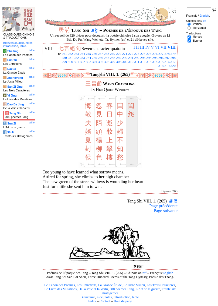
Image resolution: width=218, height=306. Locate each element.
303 (88, 62)
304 (94, 62)
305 (100, 62)
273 (136, 54)
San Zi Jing (15, 86)
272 (130, 54)
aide (100, 297)
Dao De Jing (15, 104)
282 (76, 58)
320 (173, 66)
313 (148, 62)
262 (70, 54)
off (144, 273)
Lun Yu (12, 60)
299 (64, 62)
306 (106, 62)
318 (161, 66)
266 (94, 54)
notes (108, 297)
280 (64, 58)
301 (76, 62)
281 (70, 58)
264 (82, 54)
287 (106, 58)
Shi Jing (12, 51)
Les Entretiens (87, 285)
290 (124, 58)
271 (124, 54)
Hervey (197, 36)
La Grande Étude (110, 285)
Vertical (197, 24)
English (168, 273)
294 (148, 58)
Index (92, 301)
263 (76, 54)
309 (124, 62)
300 (70, 62)
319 (166, 66)
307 (112, 62)
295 (155, 58)
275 (148, 54)
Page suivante (166, 210)
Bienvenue (87, 297)
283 (82, 58)
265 (88, 54)
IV (147, 47)
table (135, 297)
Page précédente (163, 206)
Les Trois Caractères (161, 285)
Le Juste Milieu (134, 285)
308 (118, 62)
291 (130, 58)
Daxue (11, 68)
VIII (172, 47)
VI (157, 47)
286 (100, 58)
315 (161, 62)
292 (136, 58)
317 (173, 62)
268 (106, 54)
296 (161, 58)
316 (166, 62)
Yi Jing (12, 95)
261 (64, 54)
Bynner (197, 40)
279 (173, 54)
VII (163, 47)
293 (142, 58)
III (142, 47)
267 (100, 54)
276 (155, 54)
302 (82, 62)
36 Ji (10, 132)
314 (155, 62)
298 (173, 58)
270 (118, 54)
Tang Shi (15, 113)
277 (161, 54)
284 (88, 58)
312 (142, 62)
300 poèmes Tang (122, 289)
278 (166, 54)
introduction (122, 297)
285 (94, 58)
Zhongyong (15, 77)
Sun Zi (11, 123)
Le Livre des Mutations (60, 289)
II (137, 47)
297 (166, 58)
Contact (105, 301)
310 (130, 62)
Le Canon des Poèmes (59, 285)
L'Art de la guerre (147, 289)
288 (112, 58)
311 (136, 62)
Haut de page (123, 301)
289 (118, 58)
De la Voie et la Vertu (93, 289)
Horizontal (199, 27)
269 (112, 54)
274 (142, 54)
